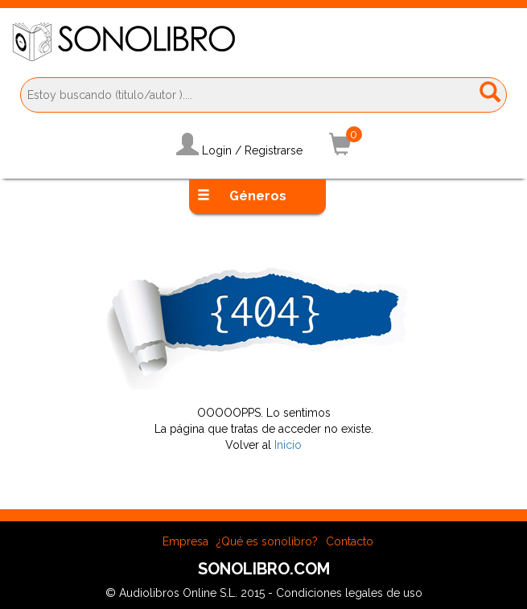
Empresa (185, 541)
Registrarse (274, 150)
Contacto (349, 541)
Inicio (288, 444)
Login (217, 150)
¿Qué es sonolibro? (267, 541)
